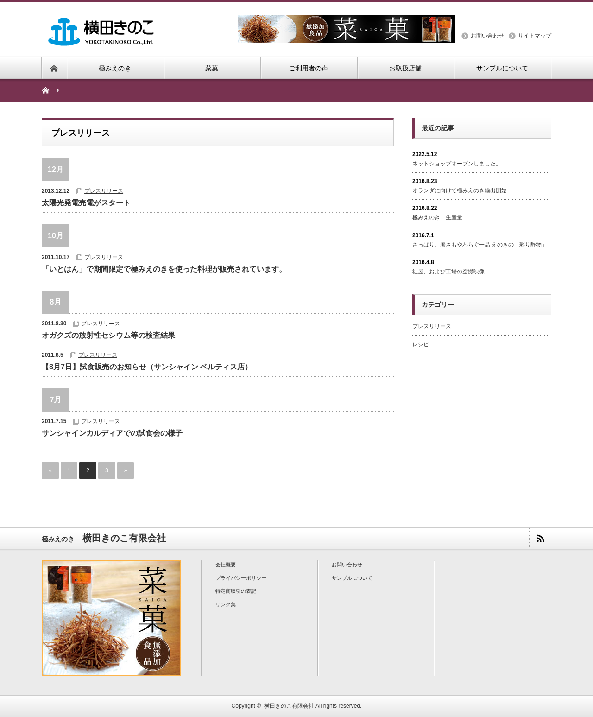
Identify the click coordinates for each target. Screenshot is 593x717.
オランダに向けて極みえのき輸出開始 (459, 190)
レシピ (420, 344)
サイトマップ (534, 35)
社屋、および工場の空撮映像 (448, 271)
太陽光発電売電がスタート (86, 203)
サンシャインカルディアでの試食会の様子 (112, 433)
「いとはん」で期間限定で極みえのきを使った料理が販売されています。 (164, 269)
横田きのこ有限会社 (289, 706)
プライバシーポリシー (240, 578)
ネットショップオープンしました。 (456, 163)
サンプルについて (352, 578)
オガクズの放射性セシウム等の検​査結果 (108, 335)
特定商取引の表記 (235, 591)
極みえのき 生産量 (437, 217)
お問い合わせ (487, 35)
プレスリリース (103, 191)
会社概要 (225, 564)
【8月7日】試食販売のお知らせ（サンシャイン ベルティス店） (147, 367)
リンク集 (225, 604)
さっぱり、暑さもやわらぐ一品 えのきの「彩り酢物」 (479, 244)
